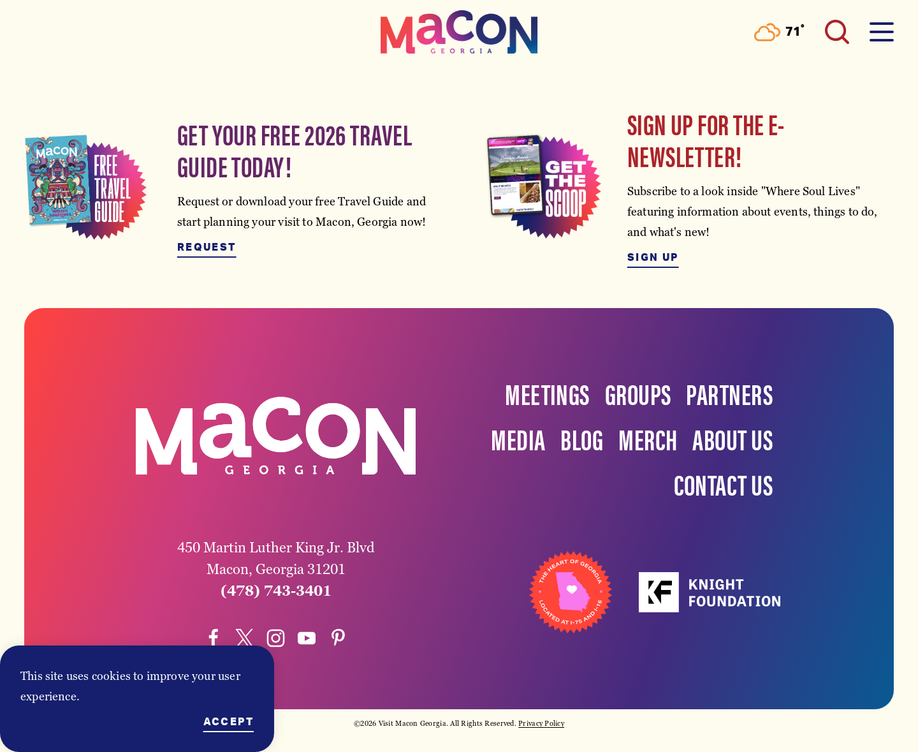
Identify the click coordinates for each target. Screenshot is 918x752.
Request (207, 247)
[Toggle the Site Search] (837, 32)
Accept (228, 722)
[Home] (459, 32)
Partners (729, 392)
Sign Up (653, 258)
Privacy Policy (541, 723)
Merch (647, 438)
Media (518, 438)
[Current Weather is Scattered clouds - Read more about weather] (779, 32)
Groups (638, 392)
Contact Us (723, 483)
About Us (732, 438)
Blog (581, 438)
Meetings (547, 392)
